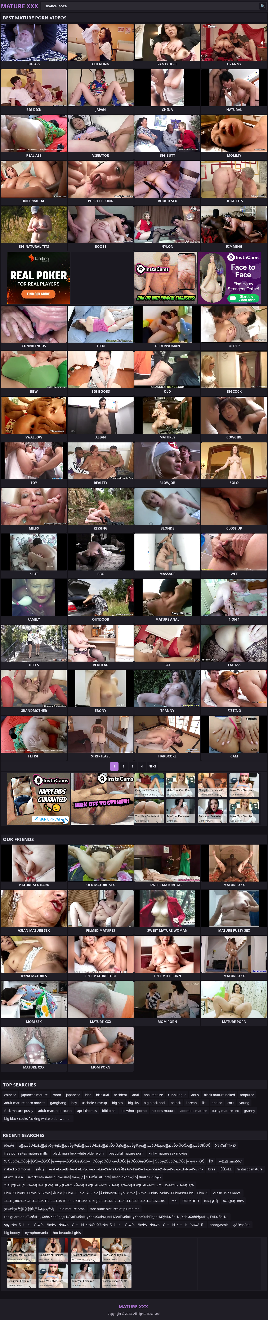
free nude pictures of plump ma (114, 1209)
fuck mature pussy (18, 1110)
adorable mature (193, 1110)
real (174, 1201)
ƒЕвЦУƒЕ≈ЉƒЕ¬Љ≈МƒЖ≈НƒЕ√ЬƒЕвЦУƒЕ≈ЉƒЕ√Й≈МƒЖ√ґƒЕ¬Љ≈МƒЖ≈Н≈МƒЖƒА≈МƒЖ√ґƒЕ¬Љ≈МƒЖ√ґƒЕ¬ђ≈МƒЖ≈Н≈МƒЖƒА (99, 1185)
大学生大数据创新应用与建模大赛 (29, 1209)
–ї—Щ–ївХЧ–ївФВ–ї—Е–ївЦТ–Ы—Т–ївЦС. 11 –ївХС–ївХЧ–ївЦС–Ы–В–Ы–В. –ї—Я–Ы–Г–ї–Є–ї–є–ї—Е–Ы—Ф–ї (85, 1201)
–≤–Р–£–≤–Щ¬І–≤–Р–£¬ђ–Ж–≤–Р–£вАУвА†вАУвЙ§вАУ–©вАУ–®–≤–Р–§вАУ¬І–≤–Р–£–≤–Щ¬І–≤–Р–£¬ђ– (126, 1169)
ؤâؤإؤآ (40, 1169)
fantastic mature (250, 1169)
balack (176, 1102)
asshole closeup (94, 1102)
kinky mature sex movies (168, 1153)
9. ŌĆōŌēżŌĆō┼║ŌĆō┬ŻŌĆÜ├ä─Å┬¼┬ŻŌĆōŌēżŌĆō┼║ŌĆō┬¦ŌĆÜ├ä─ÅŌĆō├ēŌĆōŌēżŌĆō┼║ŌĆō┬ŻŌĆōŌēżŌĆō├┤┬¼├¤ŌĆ (104, 1161)
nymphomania (36, 1232)
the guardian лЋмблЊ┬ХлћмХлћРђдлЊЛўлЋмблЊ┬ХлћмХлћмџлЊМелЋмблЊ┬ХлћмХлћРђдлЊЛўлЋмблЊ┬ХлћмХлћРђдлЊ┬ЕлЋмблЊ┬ (116, 1217)
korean (191, 1102)
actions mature (163, 1110)
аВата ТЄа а (13, 1177)
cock (230, 1102)
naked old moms (17, 1169)
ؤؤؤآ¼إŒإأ (211, 1201)
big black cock (155, 1102)
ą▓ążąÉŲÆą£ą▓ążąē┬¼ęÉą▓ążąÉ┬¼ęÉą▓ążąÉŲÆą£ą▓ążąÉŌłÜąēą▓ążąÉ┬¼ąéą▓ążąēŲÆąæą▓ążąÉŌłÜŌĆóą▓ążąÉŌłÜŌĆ (114, 1145)
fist (204, 1102)
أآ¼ (211, 1161)
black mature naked (219, 1095)
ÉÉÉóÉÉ (226, 1169)
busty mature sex (225, 1110)
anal (135, 1095)
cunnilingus (177, 1095)
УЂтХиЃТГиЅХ (225, 1145)
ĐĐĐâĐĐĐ (190, 1201)
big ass (117, 1102)
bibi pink (109, 1110)
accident (120, 1095)
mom (57, 1095)
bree (211, 1169)
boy (74, 1102)
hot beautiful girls (67, 1232)
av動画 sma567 (230, 1161)
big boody (12, 1232)
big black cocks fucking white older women (37, 1118)
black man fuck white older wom (78, 1153)
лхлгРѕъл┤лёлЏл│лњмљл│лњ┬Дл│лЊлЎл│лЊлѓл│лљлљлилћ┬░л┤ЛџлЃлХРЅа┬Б (94, 1177)
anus (195, 1095)
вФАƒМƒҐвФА (233, 1201)
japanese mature (34, 1095)
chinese (10, 1095)
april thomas (87, 1110)
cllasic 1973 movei (227, 1193)
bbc (88, 1095)
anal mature (153, 1095)
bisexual (102, 1095)
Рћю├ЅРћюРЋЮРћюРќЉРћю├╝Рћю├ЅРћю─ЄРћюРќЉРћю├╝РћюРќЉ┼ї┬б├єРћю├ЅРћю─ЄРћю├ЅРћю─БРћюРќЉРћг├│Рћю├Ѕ (106, 1193)
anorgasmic (219, 1224)
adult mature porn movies (24, 1102)
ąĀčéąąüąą (242, 1224)
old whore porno (134, 1110)
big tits (133, 1102)
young (244, 1102)
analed (217, 1102)
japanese (73, 1095)
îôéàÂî (9, 1145)
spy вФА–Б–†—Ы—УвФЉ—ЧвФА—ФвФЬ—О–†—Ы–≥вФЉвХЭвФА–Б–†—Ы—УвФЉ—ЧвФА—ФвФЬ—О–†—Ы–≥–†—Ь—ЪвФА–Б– (104, 1224)
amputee (247, 1095)
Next (152, 766)
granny (249, 1110)
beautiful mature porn (126, 1153)
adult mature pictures (55, 1110)
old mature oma (72, 1209)
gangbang (58, 1102)
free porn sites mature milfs (26, 1153)
